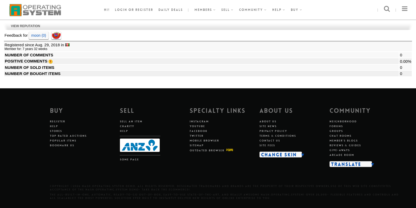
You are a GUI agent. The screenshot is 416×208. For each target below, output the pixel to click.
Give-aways (340, 150)
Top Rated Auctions (68, 136)
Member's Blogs (344, 140)
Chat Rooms (341, 136)
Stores (56, 131)
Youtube (197, 126)
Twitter (196, 136)
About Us (267, 121)
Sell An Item (131, 121)
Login (121, 10)
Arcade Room (342, 155)
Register (57, 121)
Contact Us (269, 140)
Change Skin (279, 154)
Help (278, 10)
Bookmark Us (62, 145)
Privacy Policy (273, 131)
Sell (227, 10)
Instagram (199, 121)
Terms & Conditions (277, 136)
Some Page (129, 159)
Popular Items (63, 140)
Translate (346, 164)
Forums (336, 126)
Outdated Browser (207, 150)
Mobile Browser (204, 140)
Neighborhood (343, 121)
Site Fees (267, 145)
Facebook (198, 131)
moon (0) (38, 35)
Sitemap (197, 145)
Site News (268, 126)
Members (205, 10)
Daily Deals (170, 10)
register (144, 10)
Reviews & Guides (345, 145)
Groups (336, 131)
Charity (127, 126)
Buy (296, 10)
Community (253, 10)
